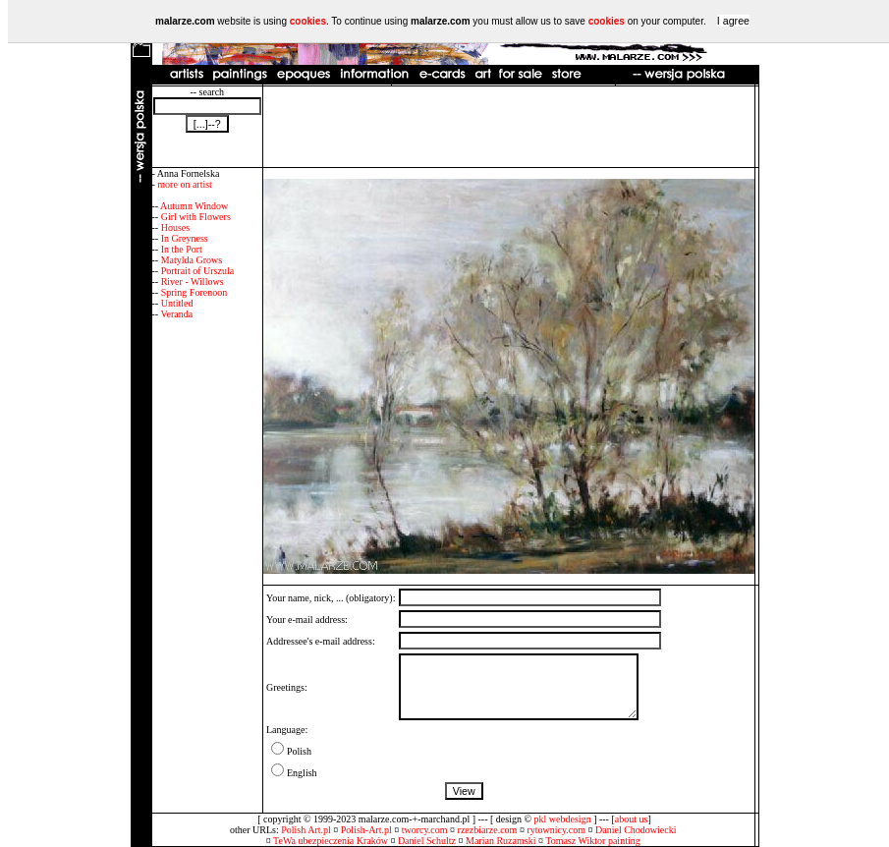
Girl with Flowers (196, 216)
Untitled (177, 303)
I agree (733, 21)
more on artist (184, 184)
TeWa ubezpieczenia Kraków (330, 840)
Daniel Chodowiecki (635, 829)
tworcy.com (425, 829)
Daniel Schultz (427, 840)
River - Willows (192, 281)
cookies (308, 21)
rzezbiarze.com (488, 829)
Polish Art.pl (306, 829)
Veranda (176, 314)
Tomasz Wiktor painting (592, 840)
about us (631, 819)
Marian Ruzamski (500, 840)
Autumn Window (194, 205)
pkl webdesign (562, 819)
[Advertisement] (509, 126)
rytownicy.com (556, 829)
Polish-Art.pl (366, 829)
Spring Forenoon (194, 292)
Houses (175, 227)
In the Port (181, 249)
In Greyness (184, 238)
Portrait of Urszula (197, 270)
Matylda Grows (192, 259)
